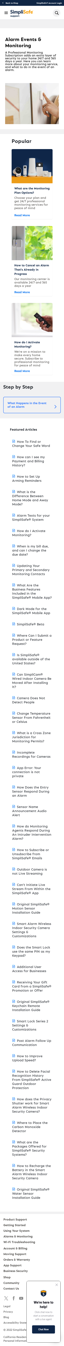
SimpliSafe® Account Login (49, 3)
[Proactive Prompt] (43, 1312)
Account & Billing (15, 1248)
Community (11, 1282)
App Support (12, 1265)
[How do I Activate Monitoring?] (32, 339)
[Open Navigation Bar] (6, 13)
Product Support (15, 1219)
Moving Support (14, 1254)
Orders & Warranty (16, 1259)
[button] (32, 405)
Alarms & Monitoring (18, 1236)
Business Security (15, 1270)
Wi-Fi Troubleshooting (19, 1242)
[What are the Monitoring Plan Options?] (32, 184)
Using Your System (16, 1230)
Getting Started (14, 1225)
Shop (7, 1277)
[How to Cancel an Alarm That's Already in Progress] (32, 261)
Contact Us (11, 1288)
